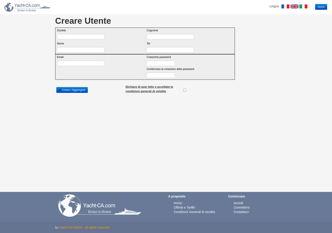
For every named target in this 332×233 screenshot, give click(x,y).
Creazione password (159, 57)
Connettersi (242, 207)
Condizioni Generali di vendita (194, 212)
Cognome (152, 30)
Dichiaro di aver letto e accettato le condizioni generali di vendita (149, 87)
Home (321, 6)
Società (61, 30)
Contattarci (241, 212)
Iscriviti (238, 203)
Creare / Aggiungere (72, 90)
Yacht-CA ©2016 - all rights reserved (84, 227)
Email (60, 57)
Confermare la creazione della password (170, 69)
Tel (148, 43)
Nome (60, 43)
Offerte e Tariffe (184, 207)
